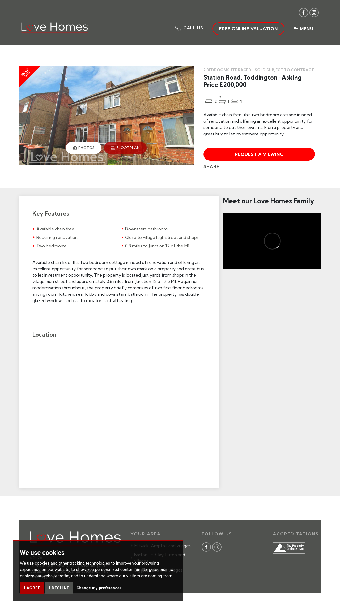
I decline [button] (59, 588)
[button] (189, 28)
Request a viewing (259, 154)
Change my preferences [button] (99, 588)
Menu (303, 28)
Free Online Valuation (248, 28)
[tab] (83, 148)
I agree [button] (32, 588)
